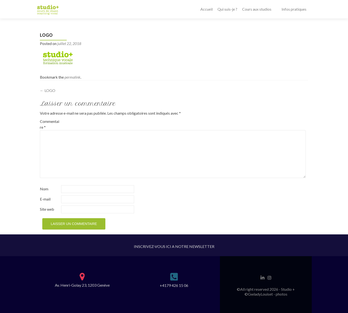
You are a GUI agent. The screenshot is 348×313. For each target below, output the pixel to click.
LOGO (47, 90)
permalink (72, 77)
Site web (47, 209)
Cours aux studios (256, 9)
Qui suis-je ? (227, 9)
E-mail (45, 199)
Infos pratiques (294, 9)
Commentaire (49, 124)
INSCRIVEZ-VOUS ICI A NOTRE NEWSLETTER (174, 246)
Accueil (206, 9)
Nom (44, 188)
